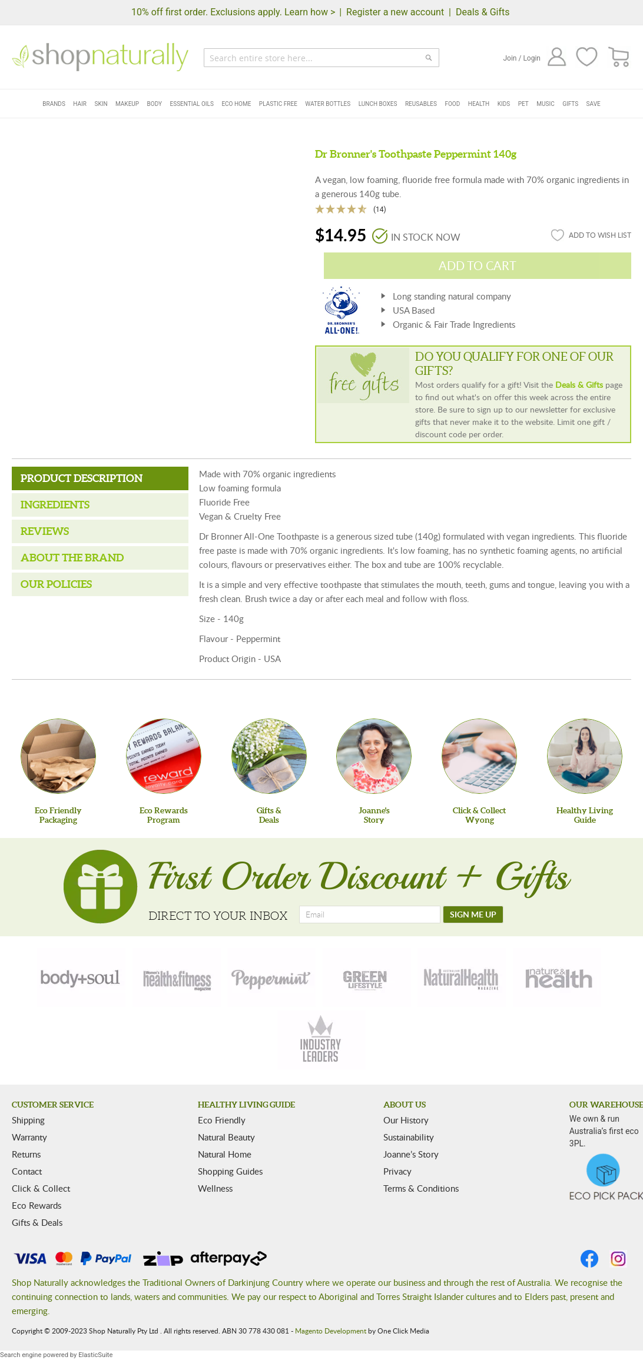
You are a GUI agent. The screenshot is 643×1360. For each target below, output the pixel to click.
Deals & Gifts (483, 12)
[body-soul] (81, 977)
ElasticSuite (95, 1355)
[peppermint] (271, 977)
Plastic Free (278, 104)
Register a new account (395, 12)
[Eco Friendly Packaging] (58, 756)
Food (452, 104)
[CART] (619, 57)
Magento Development (330, 1330)
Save (593, 104)
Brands (53, 104)
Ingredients (55, 504)
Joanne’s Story (411, 1154)
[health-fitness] (176, 977)
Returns (26, 1154)
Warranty (29, 1137)
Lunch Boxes (378, 104)
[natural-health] (461, 977)
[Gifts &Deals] (269, 756)
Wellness (215, 1188)
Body (154, 104)
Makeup (127, 104)
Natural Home (224, 1154)
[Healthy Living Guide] (585, 756)
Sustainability (408, 1137)
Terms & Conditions (421, 1188)
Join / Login (522, 58)
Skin (100, 104)
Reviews (45, 531)
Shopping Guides (230, 1171)
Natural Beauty (226, 1137)
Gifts (570, 104)
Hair (80, 104)
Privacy (397, 1171)
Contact (27, 1171)
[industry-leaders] (321, 1039)
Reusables (421, 104)
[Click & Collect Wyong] (479, 756)
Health (478, 104)
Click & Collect (41, 1188)
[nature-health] (557, 977)
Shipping (28, 1120)
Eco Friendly (222, 1120)
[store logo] (100, 57)
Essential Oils (192, 104)
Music (545, 104)
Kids (504, 104)
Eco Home (236, 104)
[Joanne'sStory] (374, 756)
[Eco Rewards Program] (164, 756)
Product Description (81, 478)
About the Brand (72, 557)
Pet (523, 104)
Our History (406, 1120)
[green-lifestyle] (367, 977)
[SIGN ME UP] (473, 914)
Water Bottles (327, 104)
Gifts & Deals (37, 1222)
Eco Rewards (36, 1205)
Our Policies (56, 584)
